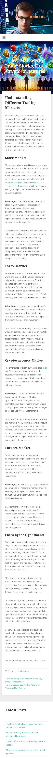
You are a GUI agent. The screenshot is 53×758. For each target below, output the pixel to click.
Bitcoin (44, 368)
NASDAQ (35, 182)
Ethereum (13, 371)
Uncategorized (23, 671)
